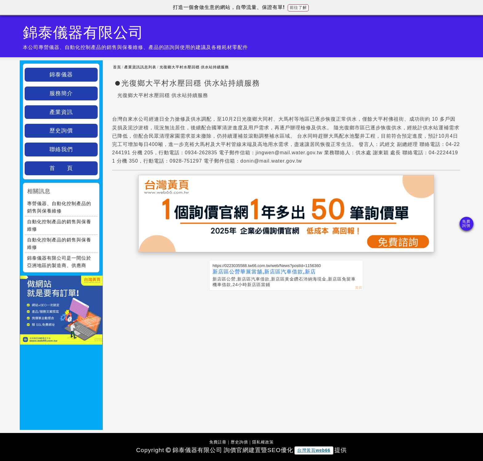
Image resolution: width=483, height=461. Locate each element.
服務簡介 (61, 93)
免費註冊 (217, 442)
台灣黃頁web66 (314, 450)
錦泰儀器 (61, 74)
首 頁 (61, 168)
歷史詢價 (61, 130)
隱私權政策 (263, 442)
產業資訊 (61, 112)
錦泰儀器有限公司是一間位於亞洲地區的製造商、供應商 (59, 261)
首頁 (117, 67)
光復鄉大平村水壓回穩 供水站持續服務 (194, 67)
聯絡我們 (61, 149)
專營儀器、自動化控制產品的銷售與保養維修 (59, 207)
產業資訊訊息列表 (140, 67)
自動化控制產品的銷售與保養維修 (59, 225)
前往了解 (298, 7)
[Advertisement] (286, 336)
